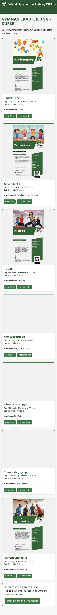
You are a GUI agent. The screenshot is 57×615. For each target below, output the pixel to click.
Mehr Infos (9, 116)
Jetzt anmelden (24, 116)
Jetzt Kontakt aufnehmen (22, 601)
